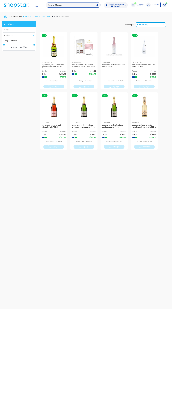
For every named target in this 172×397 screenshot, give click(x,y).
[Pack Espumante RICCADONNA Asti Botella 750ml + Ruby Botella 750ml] (83, 60)
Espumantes (46, 16)
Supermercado (16, 16)
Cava (56, 16)
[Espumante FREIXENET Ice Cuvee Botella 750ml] (144, 60)
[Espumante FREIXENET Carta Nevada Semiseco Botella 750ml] (144, 121)
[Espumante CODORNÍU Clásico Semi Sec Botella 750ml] (114, 121)
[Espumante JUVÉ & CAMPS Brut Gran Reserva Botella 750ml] (53, 60)
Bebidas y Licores (31, 16)
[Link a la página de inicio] (6, 16)
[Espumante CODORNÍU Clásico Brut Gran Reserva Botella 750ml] (83, 121)
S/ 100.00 (23, 47)
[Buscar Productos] (98, 5)
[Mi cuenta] (153, 5)
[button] (37, 5)
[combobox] (73, 5)
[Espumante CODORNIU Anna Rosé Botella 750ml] (114, 60)
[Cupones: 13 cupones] (137, 5)
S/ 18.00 (14, 47)
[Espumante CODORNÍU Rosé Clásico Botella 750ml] (53, 121)
